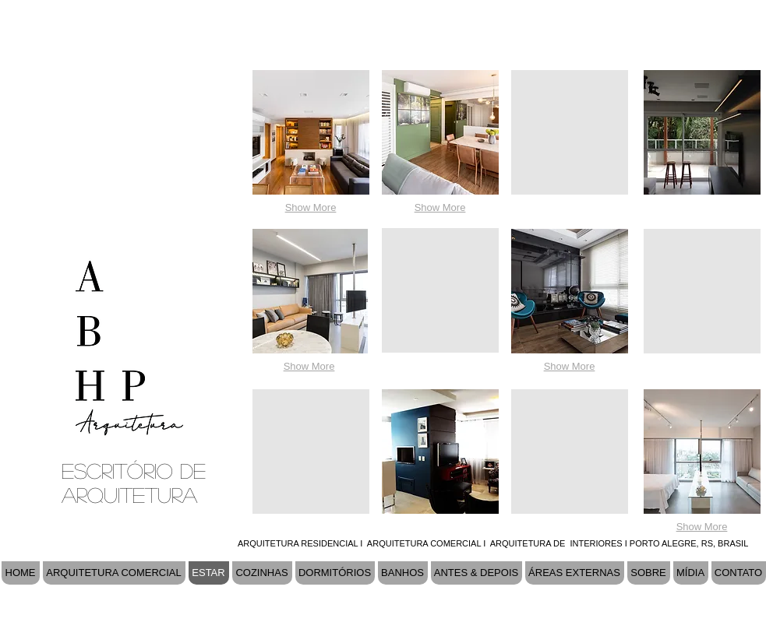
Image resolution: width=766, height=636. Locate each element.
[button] (310, 132)
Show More (311, 207)
